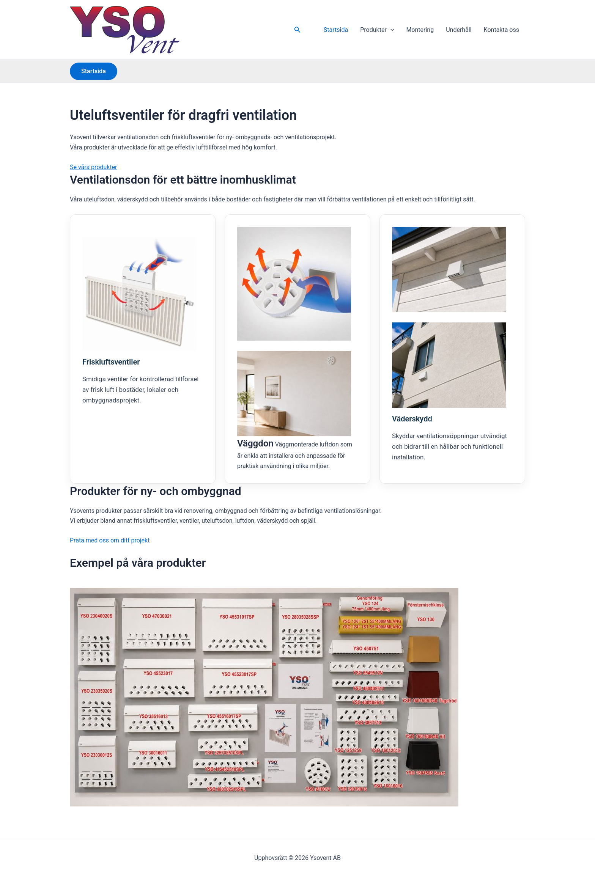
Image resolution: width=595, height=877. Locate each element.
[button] (297, 30)
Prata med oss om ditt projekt (110, 540)
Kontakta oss (501, 29)
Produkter (377, 30)
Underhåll (458, 29)
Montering (420, 29)
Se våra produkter (93, 167)
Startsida (336, 29)
